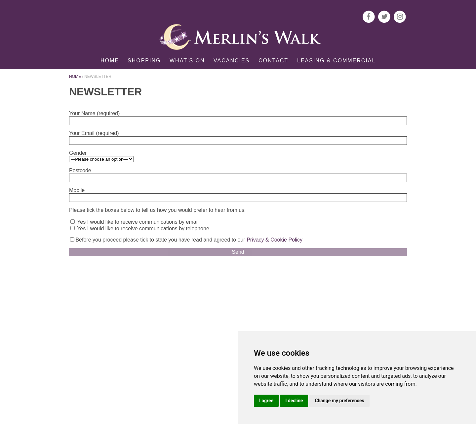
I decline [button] (294, 400)
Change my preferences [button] (339, 400)
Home (109, 60)
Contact (273, 60)
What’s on (187, 60)
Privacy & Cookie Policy (274, 240)
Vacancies (232, 60)
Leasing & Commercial (336, 60)
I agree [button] (266, 400)
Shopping (144, 60)
